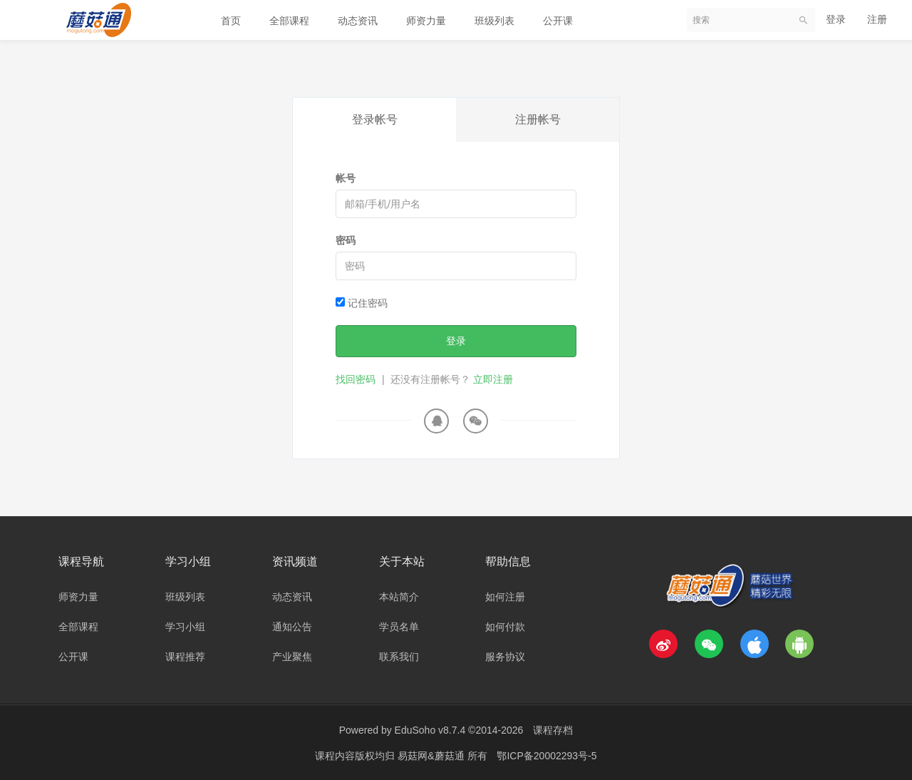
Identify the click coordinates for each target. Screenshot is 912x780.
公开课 (558, 20)
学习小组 (185, 626)
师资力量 (426, 20)
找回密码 (355, 379)
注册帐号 (538, 119)
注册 (877, 19)
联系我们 (399, 656)
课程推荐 (185, 656)
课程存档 (553, 730)
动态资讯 (358, 20)
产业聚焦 (292, 656)
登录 (836, 19)
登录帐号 (375, 119)
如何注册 (505, 596)
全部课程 (289, 20)
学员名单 (399, 626)
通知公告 (292, 626)
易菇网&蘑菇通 (432, 755)
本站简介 (399, 596)
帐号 (346, 178)
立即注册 (493, 379)
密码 (346, 240)
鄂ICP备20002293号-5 (546, 755)
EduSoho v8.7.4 (430, 730)
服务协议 (505, 656)
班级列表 (494, 20)
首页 (231, 20)
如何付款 (505, 626)
